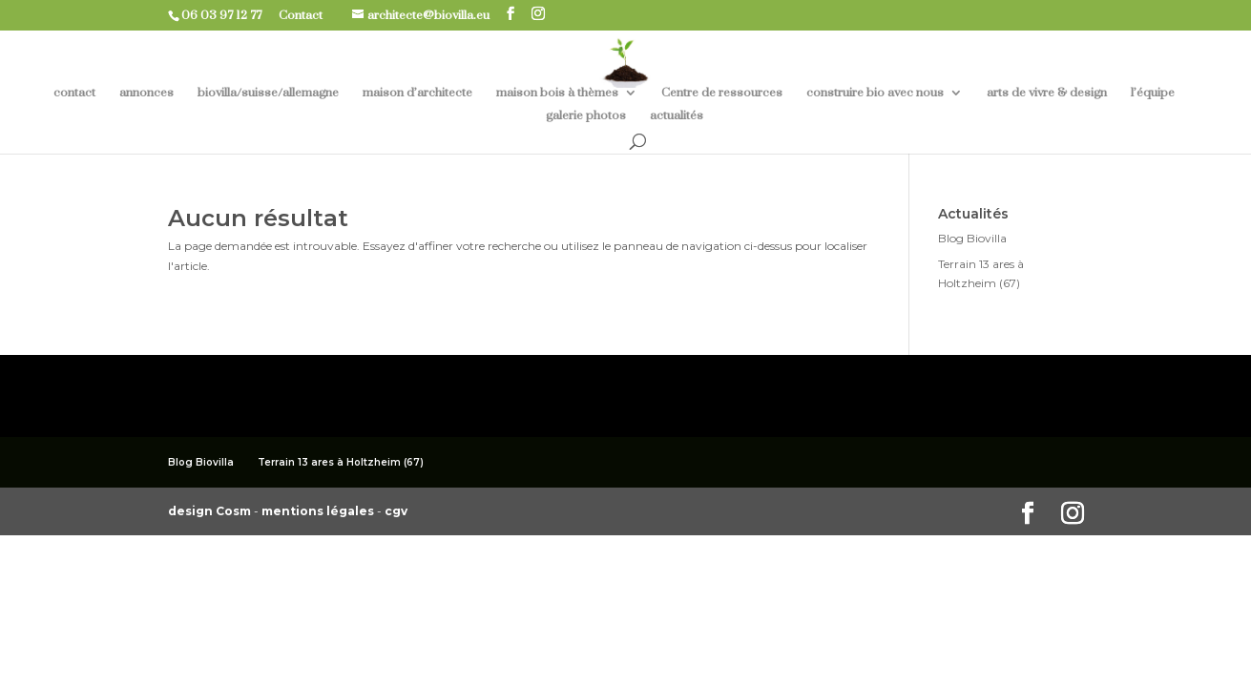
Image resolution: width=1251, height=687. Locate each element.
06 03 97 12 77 (228, 15)
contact (74, 93)
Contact (308, 15)
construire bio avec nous (875, 93)
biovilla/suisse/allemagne (268, 93)
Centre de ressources (721, 93)
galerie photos (586, 116)
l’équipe (1153, 93)
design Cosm (211, 511)
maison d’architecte (417, 93)
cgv (396, 511)
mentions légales (319, 511)
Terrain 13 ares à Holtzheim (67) (341, 462)
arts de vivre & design (1047, 93)
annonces (146, 93)
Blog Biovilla (972, 238)
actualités (676, 116)
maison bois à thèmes (557, 93)
